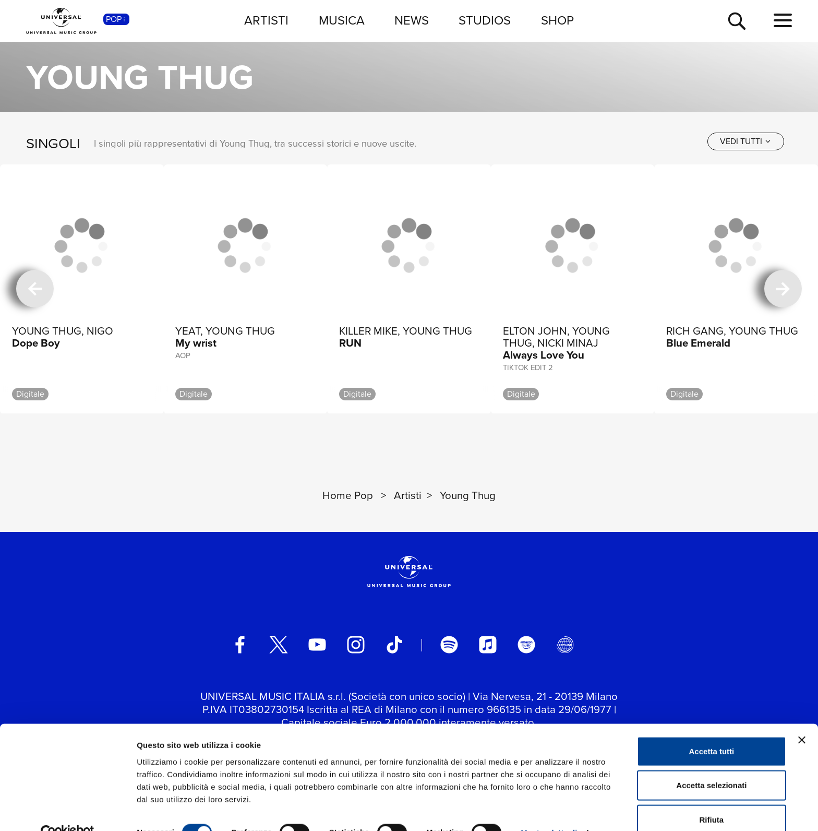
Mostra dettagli (549, 810)
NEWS (411, 20)
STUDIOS (485, 20)
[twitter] (278, 644)
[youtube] (317, 644)
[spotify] (449, 644)
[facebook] (239, 644)
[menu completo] (783, 21)
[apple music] (487, 644)
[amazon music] (526, 644)
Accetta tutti (712, 728)
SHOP (557, 20)
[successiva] (783, 289)
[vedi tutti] (745, 141)
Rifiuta (712, 796)
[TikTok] (394, 644)
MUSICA (342, 20)
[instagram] (355, 644)
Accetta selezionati (711, 762)
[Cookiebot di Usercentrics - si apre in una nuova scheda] (67, 810)
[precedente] (35, 289)
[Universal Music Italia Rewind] (565, 644)
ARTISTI (266, 20)
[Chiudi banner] (801, 717)
